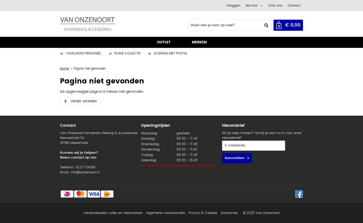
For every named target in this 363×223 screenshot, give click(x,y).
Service (251, 5)
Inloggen (233, 5)
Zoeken (266, 25)
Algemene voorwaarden (165, 213)
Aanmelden (235, 158)
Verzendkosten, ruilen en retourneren (112, 213)
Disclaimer (229, 213)
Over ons (275, 5)
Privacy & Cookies (203, 213)
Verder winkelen (83, 101)
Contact (294, 5)
